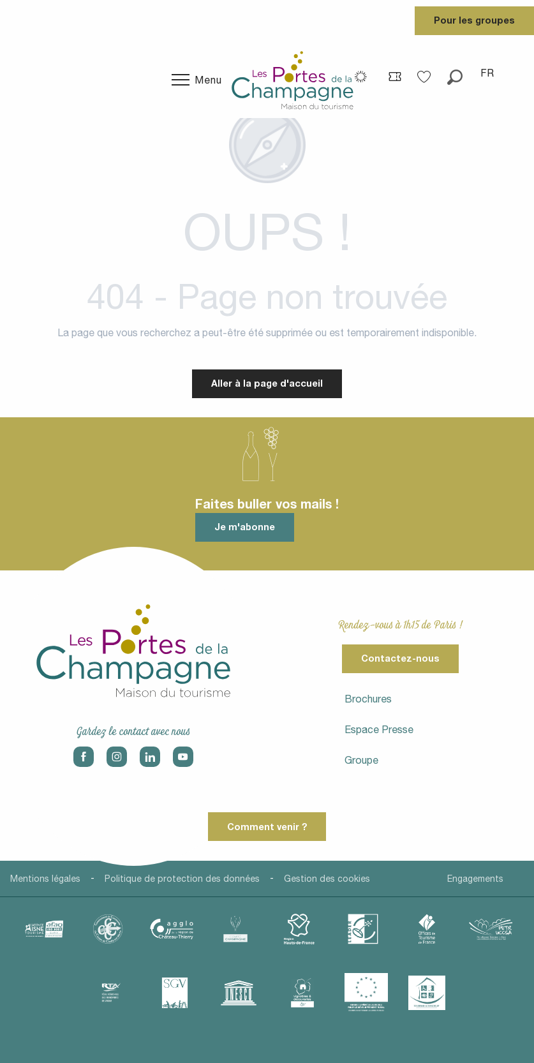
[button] (455, 72)
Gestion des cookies (327, 878)
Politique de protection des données (182, 878)
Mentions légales (45, 878)
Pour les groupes (474, 20)
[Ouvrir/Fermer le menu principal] (197, 79)
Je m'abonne (244, 526)
